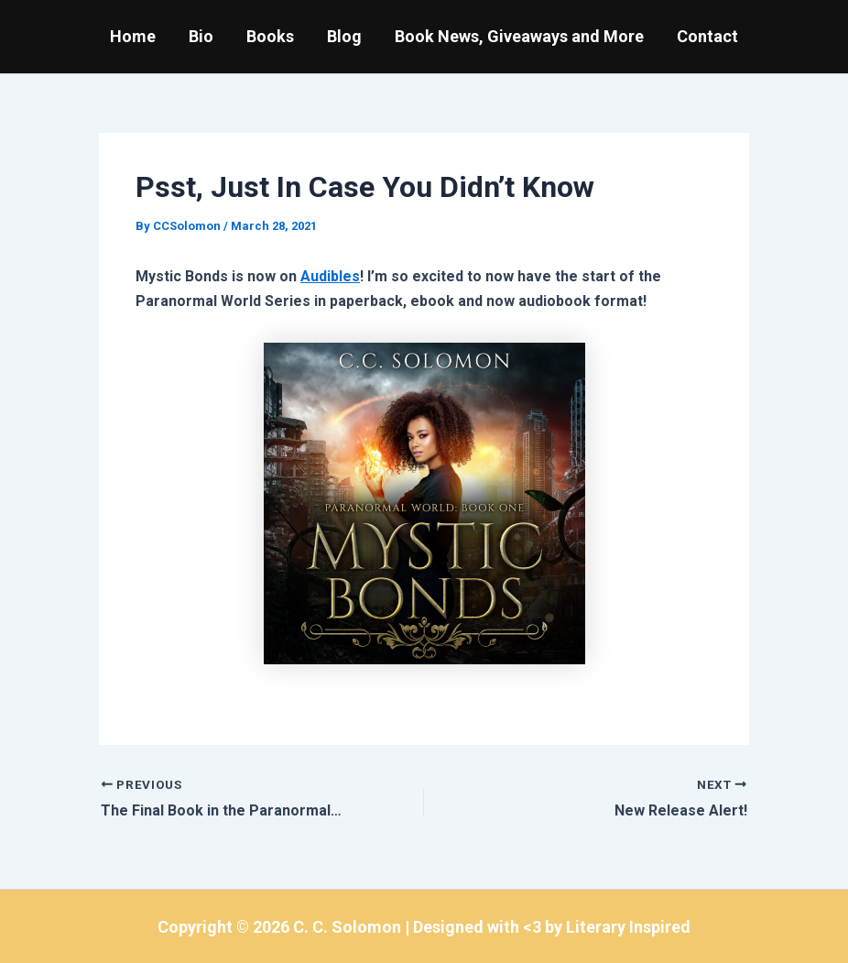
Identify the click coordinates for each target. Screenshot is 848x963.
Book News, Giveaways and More (519, 36)
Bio (201, 36)
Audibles (330, 276)
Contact (707, 36)
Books (270, 36)
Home (133, 36)
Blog (344, 36)
